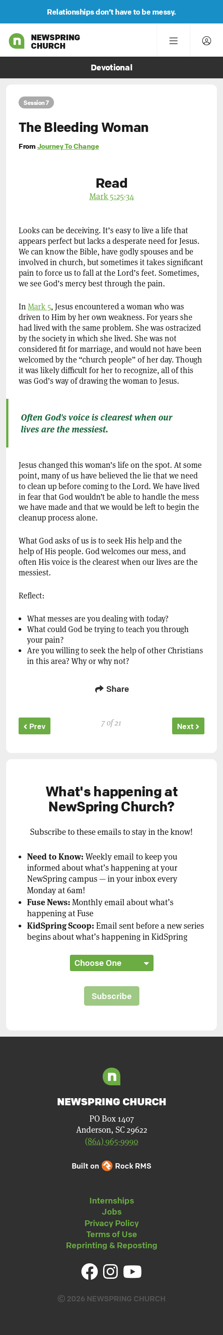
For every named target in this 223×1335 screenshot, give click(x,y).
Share (111, 689)
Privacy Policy (112, 1223)
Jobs (112, 1211)
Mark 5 (39, 306)
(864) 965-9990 (111, 1141)
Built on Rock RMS (111, 1165)
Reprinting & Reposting (112, 1245)
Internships (111, 1200)
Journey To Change (68, 146)
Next (188, 726)
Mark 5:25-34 (111, 196)
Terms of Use (111, 1234)
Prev (34, 726)
